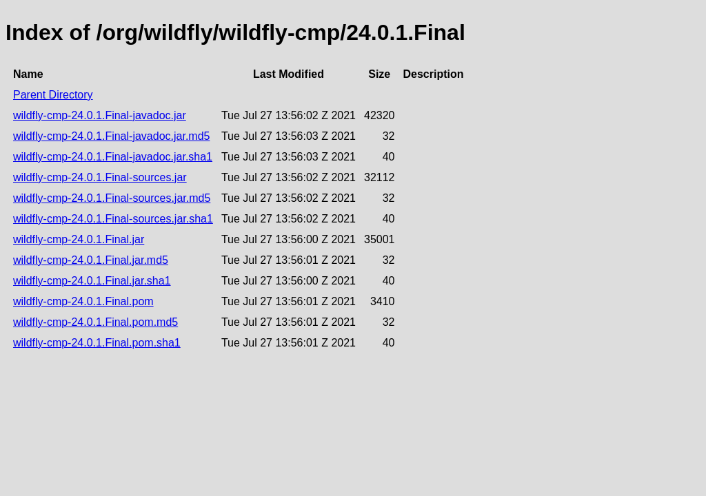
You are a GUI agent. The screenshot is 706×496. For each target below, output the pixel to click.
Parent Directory (53, 95)
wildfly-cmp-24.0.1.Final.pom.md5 (95, 322)
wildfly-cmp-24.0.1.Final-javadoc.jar (99, 115)
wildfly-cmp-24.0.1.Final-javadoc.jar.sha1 (112, 157)
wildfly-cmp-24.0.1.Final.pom (83, 301)
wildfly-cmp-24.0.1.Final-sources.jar (100, 177)
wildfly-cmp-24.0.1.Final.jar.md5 (90, 260)
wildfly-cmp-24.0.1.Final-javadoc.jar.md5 (111, 136)
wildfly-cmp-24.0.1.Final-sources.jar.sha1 (113, 219)
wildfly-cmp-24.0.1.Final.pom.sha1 (97, 343)
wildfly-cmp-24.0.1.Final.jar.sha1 (92, 281)
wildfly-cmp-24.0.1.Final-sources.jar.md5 (111, 198)
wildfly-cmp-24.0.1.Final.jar (78, 239)
